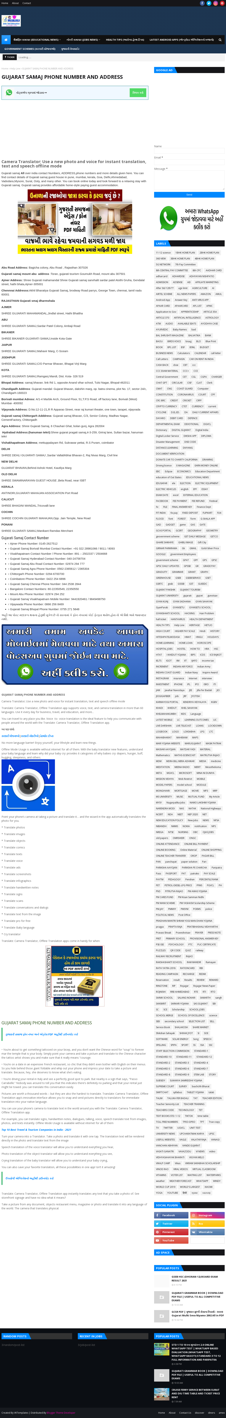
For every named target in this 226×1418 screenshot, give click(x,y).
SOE (206, 1033)
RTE (196, 991)
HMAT (188, 637)
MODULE (201, 784)
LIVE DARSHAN (163, 725)
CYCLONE (161, 412)
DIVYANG (188, 447)
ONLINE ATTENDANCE (167, 844)
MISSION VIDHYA (165, 779)
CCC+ (186, 371)
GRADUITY (161, 572)
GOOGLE (161, 554)
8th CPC (197, 270)
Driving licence (164, 465)
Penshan (190, 879)
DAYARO (160, 418)
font (171, 518)
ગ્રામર (194, 1192)
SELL (212, 1021)
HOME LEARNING (165, 643)
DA (186, 412)
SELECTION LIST (197, 1021)
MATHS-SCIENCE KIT (185, 755)
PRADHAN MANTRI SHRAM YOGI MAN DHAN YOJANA (184, 920)
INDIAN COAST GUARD (168, 672)
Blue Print (211, 341)
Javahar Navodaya (174, 690)
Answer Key (181, 300)
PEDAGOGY (174, 879)
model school (184, 784)
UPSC (212, 1133)
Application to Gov (166, 311)
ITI (214, 684)
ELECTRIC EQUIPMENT (206, 483)
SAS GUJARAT (201, 1003)
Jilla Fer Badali (204, 690)
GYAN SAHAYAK (203, 601)
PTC (190, 944)
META (159, 773)
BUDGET (204, 347)
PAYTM (159, 879)
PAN (158, 861)
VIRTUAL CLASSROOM (204, 1169)
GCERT (179, 530)
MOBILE (201, 779)
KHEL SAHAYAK (189, 708)
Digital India (201, 430)
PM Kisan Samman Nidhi (191, 897)
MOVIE (195, 790)
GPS (205, 560)
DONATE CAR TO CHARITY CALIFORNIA (177, 459)
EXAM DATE (162, 495)
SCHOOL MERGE (164, 1015)
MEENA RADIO (182, 767)
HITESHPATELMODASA (168, 637)
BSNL (192, 347)
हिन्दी (185, 1192)
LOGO (175, 731)
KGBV (214, 702)
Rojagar (184, 985)
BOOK (159, 347)
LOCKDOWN (215, 725)
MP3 (205, 790)
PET (158, 885)
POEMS (197, 909)
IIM (177, 660)
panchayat (171, 861)
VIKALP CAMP (163, 1163)
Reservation (162, 980)
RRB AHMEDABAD (179, 991)
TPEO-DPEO (189, 1121)
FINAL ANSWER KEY (182, 507)
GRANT (192, 572)
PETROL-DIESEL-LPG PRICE (178, 885)
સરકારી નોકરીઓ (29, 736)
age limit (182, 288)
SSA (202, 1045)
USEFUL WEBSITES (165, 1139)
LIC (215, 719)
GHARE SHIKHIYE (165, 542)
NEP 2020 (193, 814)
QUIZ (188, 950)
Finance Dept (204, 507)
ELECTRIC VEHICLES (166, 489)
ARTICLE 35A (210, 311)
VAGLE (182, 1139)
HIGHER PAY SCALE (185, 631)
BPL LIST (171, 347)
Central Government (167, 376)
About (15, 3)
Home (5, 3)
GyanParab (162, 607)
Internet (193, 678)
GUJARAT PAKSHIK (165, 589)
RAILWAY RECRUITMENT (168, 956)
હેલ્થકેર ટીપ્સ (46, 736)
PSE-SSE (160, 944)
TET (201, 1110)
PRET (158, 938)
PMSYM (184, 909)
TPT (202, 1121)
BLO (198, 341)
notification (201, 826)
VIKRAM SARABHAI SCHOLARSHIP (202, 1163)
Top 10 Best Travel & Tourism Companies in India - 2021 (36, 1130)
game (183, 524)
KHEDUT (172, 708)
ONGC (192, 838)
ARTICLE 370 (162, 317)
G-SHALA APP (208, 518)
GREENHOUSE (163, 577)
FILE (165, 507)
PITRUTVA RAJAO (174, 891)
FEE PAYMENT (180, 501)
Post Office (184, 915)
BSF (183, 347)
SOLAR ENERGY (180, 1039)
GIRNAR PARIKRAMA (166, 548)
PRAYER (199, 932)
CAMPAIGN (179, 359)
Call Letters (162, 359)
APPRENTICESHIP (190, 311)
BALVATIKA (194, 335)
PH (220, 885)
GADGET (170, 524)
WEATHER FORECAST (180, 1181)
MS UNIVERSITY (164, 796)
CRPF (199, 400)
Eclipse (168, 471)
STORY (212, 1074)
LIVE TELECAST (183, 725)
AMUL (219, 294)
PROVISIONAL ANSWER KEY (204, 938)
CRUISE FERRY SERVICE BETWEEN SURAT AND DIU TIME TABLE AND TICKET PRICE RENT (196, 1393)
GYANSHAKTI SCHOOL (168, 613)
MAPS (195, 737)
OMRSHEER (178, 838)
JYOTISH (195, 696)
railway (199, 950)
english (184, 489)
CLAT (199, 382)
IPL (188, 684)
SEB (158, 1021)
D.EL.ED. (175, 412)
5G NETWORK (163, 264)
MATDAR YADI (187, 749)
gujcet (199, 595)
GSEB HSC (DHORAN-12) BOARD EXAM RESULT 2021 (195, 1278)
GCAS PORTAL (163, 530)
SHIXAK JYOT (186, 1033)
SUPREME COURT (165, 1086)
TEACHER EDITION (212, 1098)
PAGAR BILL (208, 855)
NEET (180, 814)
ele (173, 483)
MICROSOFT (185, 773)
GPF (196, 560)
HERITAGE (194, 625)
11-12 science (163, 252)
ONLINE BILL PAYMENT (196, 844)
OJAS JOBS (208, 832)
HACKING (190, 613)
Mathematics (163, 755)
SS (194, 1045)
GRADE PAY (209, 566)
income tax (208, 660)
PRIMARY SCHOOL (175, 938)
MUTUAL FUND (196, 796)
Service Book (163, 1027)
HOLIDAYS (213, 637)
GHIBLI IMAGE (185, 542)
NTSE (171, 832)
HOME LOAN (185, 643)
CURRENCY (197, 406)
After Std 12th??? (165, 288)
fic (157, 507)
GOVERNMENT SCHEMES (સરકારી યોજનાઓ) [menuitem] (29, 49)
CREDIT (174, 400)
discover (199, 1412)
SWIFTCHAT (162, 1092)
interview (207, 678)
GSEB (178, 577)
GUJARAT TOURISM (190, 589)
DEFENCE (192, 418)
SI (198, 1033)
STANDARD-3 (182, 1062)
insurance (179, 678)
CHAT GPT (161, 382)
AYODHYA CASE (209, 323)
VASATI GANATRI (165, 1151)
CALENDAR (200, 353)
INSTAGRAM (162, 678)
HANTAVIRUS (178, 619)
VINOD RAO (162, 1169)
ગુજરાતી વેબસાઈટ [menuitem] (70, 49)
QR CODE (175, 950)
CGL (193, 376)
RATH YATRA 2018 (165, 968)
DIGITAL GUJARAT (181, 430)
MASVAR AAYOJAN (165, 749)
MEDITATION (163, 767)
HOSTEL (181, 648)
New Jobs (193, 820)
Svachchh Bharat (200, 1086)
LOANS (199, 725)
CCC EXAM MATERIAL (167, 371)
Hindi (202, 631)
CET (185, 376)
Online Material (188, 849)
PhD (158, 891)
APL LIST (197, 305)
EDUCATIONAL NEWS (197, 477)
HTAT (159, 654)
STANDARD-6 (182, 1068)
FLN (219, 512)
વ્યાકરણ (206, 1192)
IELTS (158, 660)
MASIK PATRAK (213, 743)
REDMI (202, 974)
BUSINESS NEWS (164, 353)
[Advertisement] (75, 126)
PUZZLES (161, 950)
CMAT (159, 388)
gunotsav (212, 595)
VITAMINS (161, 1175)
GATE (202, 524)
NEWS (206, 820)
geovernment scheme (167, 536)
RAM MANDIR (194, 962)
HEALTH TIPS (163, 625)
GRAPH (204, 572)
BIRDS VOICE (174, 341)
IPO (197, 684)
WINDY (216, 1181)
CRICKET (187, 400)
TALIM (159, 1098)
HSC (216, 648)
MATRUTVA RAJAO (210, 755)
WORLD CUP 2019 (165, 1187)
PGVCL (210, 885)
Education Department (207, 471)
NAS (181, 808)
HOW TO (195, 648)
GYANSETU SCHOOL (200, 607)
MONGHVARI (163, 790)
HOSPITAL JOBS (164, 648)
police (208, 909)
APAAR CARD (163, 305)
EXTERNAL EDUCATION (195, 495)
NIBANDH (161, 826)
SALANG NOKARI (186, 997)
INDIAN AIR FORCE (183, 666)
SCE (165, 1009)
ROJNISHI (161, 991)
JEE (190, 690)
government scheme (167, 560)
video (212, 1151)
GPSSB (187, 566)
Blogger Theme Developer (61, 1412)
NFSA (216, 820)
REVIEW (200, 980)
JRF (185, 696)
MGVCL (170, 773)
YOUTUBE (172, 1192)
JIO (218, 690)
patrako (195, 873)
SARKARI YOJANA (180, 1003)
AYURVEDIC (162, 329)
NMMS (174, 826)
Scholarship (178, 1009)
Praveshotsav (183, 932)
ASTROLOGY (212, 317)
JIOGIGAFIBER (163, 696)
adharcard (161, 276)
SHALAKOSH (181, 1027)
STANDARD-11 (184, 1056)
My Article (214, 796)
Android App (163, 300)
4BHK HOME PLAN (204, 258)
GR (197, 566)
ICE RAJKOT (216, 654)
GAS (193, 524)
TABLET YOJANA (195, 1092)
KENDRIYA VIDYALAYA (194, 702)
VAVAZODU (185, 1151)
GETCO (214, 536)
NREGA (159, 832)
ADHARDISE (178, 276)
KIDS (183, 713)
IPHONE (178, 684)
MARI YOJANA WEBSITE (168, 743)
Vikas (177, 1163)
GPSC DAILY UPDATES (167, 566)
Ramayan (211, 962)
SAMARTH (205, 997)
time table (203, 1116)
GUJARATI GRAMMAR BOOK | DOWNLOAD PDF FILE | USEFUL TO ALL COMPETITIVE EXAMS (197, 1296)
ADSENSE (178, 282)
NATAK (192, 808)
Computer (203, 388)
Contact (27, 3)
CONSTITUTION (164, 394)
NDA (170, 814)
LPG (202, 731)
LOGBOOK (161, 731)
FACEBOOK (162, 501)
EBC (158, 471)
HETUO (208, 625)
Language (196, 713)
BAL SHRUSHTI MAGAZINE (170, 335)
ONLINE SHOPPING (211, 849)
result (177, 980)
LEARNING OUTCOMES (197, 719)
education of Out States (168, 477)
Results (188, 980)
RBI (201, 968)
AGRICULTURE (199, 288)
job (177, 696)
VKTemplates (21, 1412)
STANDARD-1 (201, 1051)
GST (191, 583)
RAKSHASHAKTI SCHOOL (169, 962)
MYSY (159, 802)
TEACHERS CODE (165, 1110)
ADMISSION (162, 282)
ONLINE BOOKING (165, 849)
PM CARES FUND (164, 897)
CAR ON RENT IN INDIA (201, 359)
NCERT (159, 814)
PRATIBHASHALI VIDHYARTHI (202, 926)
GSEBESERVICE (193, 577)
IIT (185, 660)
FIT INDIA (161, 512)
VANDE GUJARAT (191, 1145)
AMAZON (206, 294)
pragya (160, 926)
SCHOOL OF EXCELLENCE (191, 1015)
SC (157, 1009)
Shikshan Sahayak (165, 1033)
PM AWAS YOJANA (197, 891)
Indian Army (203, 666)
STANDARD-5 (163, 1068)
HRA (207, 648)
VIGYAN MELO (196, 1157)
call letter (216, 353)
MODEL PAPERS (164, 784)
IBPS (193, 654)
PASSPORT (171, 873)
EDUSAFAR (161, 483)
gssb (170, 583)
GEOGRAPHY (194, 530)
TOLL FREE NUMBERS (167, 1121)
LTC (211, 731)
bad (193, 329)
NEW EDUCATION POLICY (169, 820)
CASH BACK (162, 365)
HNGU (199, 637)
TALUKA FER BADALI (178, 1098)
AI (213, 288)
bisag (188, 341)
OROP (194, 855)
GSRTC (159, 583)
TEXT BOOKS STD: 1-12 (168, 1116)
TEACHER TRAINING (194, 1104)
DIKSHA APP (190, 436)
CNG (169, 388)
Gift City (202, 542)
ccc (194, 365)
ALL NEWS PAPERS (186, 294)
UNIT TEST (195, 1127)
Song (196, 1039)
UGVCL (181, 1127)
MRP (215, 790)
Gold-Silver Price (210, 548)
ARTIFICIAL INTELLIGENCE (187, 317)
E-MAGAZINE (183, 465)
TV (157, 1127)
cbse (175, 365)
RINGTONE (161, 985)
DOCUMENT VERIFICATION (170, 453)
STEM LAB (199, 1074)
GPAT (186, 560)
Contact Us (185, 1412)
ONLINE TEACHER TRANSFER (171, 855)
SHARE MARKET (201, 1027)
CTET (184, 406)
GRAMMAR (177, 572)
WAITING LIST (194, 1175)
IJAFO (194, 660)
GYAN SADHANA (182, 601)
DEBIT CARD (176, 418)
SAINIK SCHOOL (164, 997)
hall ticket (161, 619)
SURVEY (183, 1086)
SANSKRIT (161, 1003)
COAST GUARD (185, 388)
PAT (184, 873)
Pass (158, 873)
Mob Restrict (185, 779)
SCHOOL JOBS (196, 1009)
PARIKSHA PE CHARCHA (194, 867)
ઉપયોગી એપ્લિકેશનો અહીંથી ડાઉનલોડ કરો (29, 1178)
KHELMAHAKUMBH (166, 713)
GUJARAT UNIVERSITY (167, 595)
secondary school (174, 1021)
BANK (208, 335)
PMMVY (172, 909)
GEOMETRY (212, 530)
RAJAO (189, 956)
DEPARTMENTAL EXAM (168, 424)
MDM (159, 761)
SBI (214, 1003)
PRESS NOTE (214, 932)
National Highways (211, 808)
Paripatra (217, 867)
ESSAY (205, 489)
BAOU (159, 341)
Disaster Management (168, 441)
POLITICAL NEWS (165, 915)
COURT (202, 394)
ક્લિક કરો (138, 92)
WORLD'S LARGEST (190, 1187)
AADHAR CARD (214, 270)
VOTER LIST (177, 1175)
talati (211, 1092)
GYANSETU (178, 607)
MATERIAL (205, 749)
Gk (183, 548)
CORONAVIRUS (186, 394)
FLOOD (160, 518)
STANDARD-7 (201, 1068)
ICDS (202, 654)
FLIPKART (207, 512)
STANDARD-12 (204, 1056)
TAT (195, 1098)
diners (211, 1412)
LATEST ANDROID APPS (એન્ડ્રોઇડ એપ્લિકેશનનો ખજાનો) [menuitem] (182, 39)
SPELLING (161, 1045)
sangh (218, 997)
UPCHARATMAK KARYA (192, 1133)
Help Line (15, 68)
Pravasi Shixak (163, 932)
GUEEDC (202, 583)
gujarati (187, 595)
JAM (158, 690)
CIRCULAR (177, 382)
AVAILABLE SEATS (187, 323)
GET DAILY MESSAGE (195, 536)
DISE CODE (190, 441)
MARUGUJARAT (193, 743)
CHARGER (217, 376)
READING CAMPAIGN (167, 974)
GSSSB (181, 583)
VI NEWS (200, 1151)
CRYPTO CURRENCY (166, 406)
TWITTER (168, 1127)
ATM (158, 323)
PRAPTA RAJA (175, 926)
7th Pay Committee (185, 264)
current (212, 406)
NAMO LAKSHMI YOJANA (203, 802)
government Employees (183, 554)
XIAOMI (208, 1187)
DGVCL (207, 424)
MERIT (197, 767)
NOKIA (186, 826)
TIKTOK (189, 1116)
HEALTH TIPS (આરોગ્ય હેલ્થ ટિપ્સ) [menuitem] (125, 39)
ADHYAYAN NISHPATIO (201, 276)
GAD (158, 524)
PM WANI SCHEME (165, 903)
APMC (209, 305)
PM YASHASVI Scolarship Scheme (197, 903)
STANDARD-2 (163, 1062)
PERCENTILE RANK (208, 879)
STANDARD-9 (182, 1074)
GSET (208, 577)
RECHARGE (188, 974)
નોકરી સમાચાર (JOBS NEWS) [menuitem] (82, 39)
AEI (189, 282)
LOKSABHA (189, 731)
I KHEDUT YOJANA (176, 654)
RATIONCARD (187, 968)
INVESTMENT (162, 684)
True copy (214, 1121)
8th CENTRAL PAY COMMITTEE (172, 270)
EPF (195, 489)
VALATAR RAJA (198, 1139)
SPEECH (207, 1039)
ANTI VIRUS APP (200, 300)
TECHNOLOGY (186, 1110)
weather (160, 1181)
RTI (204, 991)
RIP (173, 985)
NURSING (183, 832)
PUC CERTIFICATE (206, 944)
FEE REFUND (198, 501)
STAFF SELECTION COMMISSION (172, 1051)
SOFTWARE (162, 1039)
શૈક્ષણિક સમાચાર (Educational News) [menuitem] (36, 39)
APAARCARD (181, 305)
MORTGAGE (181, 790)
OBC (195, 832)
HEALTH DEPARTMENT (201, 619)
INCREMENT (162, 666)
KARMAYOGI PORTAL (167, 702)
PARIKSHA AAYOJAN (166, 867)
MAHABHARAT (164, 737)
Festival (213, 501)
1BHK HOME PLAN (185, 252)
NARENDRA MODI (165, 808)
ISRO (206, 684)
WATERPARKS (214, 1175)
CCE (196, 371)
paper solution (189, 861)
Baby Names (180, 329)
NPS (214, 826)
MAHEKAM (181, 737)
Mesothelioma (213, 767)
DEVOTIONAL (191, 424)
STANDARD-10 (163, 1056)
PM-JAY (159, 909)
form (193, 518)
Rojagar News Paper (204, 985)
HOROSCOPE (204, 643)
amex (222, 1412)
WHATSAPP (202, 1181)
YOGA (159, 1192)
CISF (189, 382)
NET (205, 814)
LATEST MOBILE (164, 719)
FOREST (182, 518)
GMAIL (193, 548)
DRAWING (207, 459)
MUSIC (180, 796)
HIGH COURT (163, 631)
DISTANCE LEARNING (167, 447)
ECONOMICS (184, 471)
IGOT (169, 660)
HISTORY (215, 631)
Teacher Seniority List (167, 1104)
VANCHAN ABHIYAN (167, 1145)
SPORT (184, 1045)
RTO (213, 991)
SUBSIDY (160, 1080)
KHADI (159, 708)
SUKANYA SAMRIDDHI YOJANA (186, 1080)
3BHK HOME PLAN (180, 258)
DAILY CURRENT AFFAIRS (205, 412)
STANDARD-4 (201, 1062)
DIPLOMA (206, 436)
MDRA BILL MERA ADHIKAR (180, 761)
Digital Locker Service (167, 436)
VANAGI (215, 1139)
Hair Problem (206, 613)
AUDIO (169, 323)
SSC (211, 1045)
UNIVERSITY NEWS (165, 1133)
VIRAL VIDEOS (180, 1169)
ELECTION (185, 483)
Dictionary (161, 430)
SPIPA (174, 1045)
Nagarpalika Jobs (175, 802)
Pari (204, 861)
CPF (213, 394)
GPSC (214, 560)
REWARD (213, 980)
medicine (216, 761)
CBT (185, 365)
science (213, 1015)
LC (178, 719)
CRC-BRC (161, 400)
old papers (162, 838)
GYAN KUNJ (162, 601)
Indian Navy (191, 672)
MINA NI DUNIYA (205, 773)
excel (176, 495)
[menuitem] (6, 39)
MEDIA (202, 761)
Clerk (209, 382)
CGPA (204, 376)
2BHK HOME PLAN (209, 252)
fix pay (174, 512)
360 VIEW (161, 258)
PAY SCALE (209, 873)
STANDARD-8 (163, 1074)
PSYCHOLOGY (176, 944)
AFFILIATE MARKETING (207, 282)
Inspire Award (210, 672)
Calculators (184, 353)
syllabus (177, 1092)
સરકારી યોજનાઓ (10, 736)
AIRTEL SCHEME (164, 294)
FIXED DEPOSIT (190, 512)
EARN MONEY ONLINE (206, 465)
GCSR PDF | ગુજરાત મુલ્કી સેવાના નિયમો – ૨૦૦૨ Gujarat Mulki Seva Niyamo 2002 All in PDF (198, 1313)
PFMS (199, 885)
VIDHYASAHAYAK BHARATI (170, 1157)
